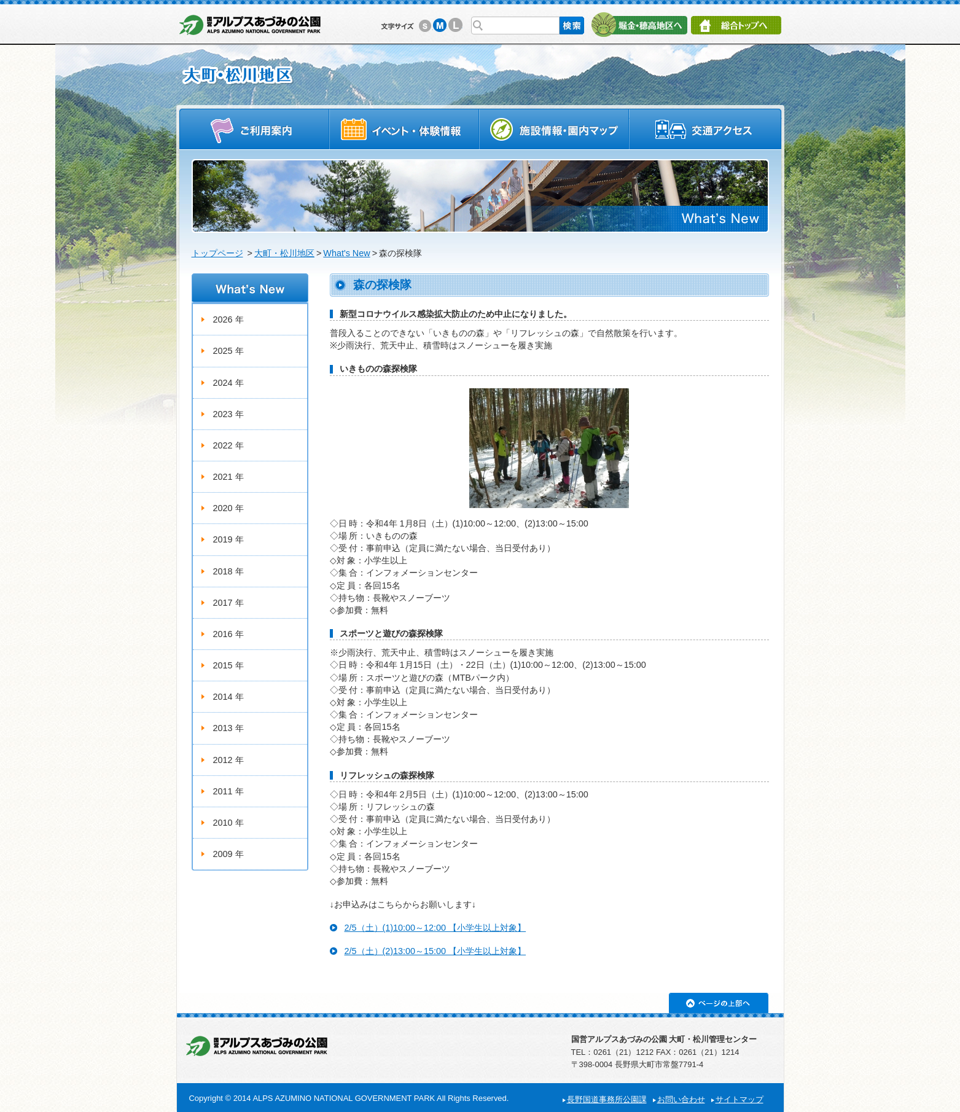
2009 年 (228, 854)
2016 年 (228, 634)
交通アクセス (706, 128)
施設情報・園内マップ (554, 128)
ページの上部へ (718, 1003)
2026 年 (228, 319)
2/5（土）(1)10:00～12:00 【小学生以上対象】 (435, 928)
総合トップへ (736, 25)
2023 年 (228, 414)
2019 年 (228, 539)
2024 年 (228, 383)
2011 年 (228, 791)
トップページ (217, 253)
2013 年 (228, 728)
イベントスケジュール (404, 128)
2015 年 (228, 665)
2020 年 (228, 508)
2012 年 (228, 760)
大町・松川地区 (284, 253)
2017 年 (228, 603)
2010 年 (228, 823)
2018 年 (228, 571)
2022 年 (228, 445)
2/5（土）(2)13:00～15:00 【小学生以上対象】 (435, 951)
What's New (346, 253)
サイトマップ (739, 1099)
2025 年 (228, 351)
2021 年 (228, 477)
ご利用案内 (254, 128)
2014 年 (228, 697)
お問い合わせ (681, 1099)
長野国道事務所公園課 (607, 1099)
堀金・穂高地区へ (639, 24)
